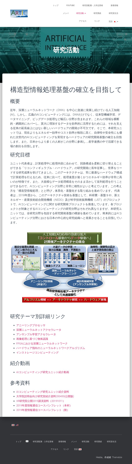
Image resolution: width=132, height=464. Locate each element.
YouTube (70, 5)
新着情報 (114, 5)
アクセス (82, 21)
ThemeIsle (117, 457)
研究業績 (97, 13)
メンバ (66, 13)
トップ (55, 5)
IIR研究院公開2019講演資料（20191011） (42, 400)
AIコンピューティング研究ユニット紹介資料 (44, 391)
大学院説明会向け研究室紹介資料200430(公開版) (47, 396)
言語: (113, 21)
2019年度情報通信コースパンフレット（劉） (44, 409)
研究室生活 (113, 13)
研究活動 (81, 13)
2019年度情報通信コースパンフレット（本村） (46, 405)
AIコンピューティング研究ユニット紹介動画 (44, 372)
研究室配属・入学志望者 (92, 5)
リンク (97, 21)
